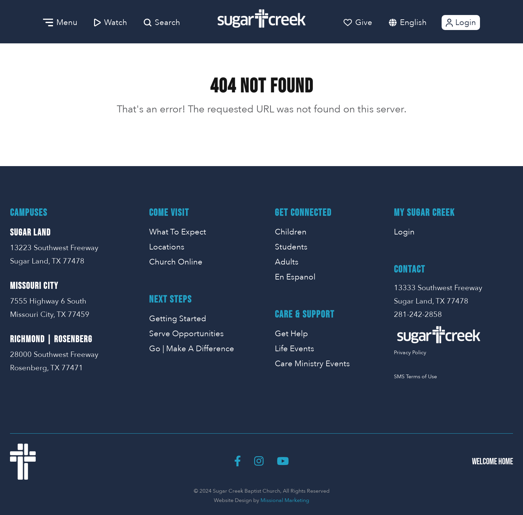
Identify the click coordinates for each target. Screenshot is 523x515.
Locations (166, 246)
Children (291, 231)
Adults (287, 262)
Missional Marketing (284, 500)
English (413, 22)
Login (460, 22)
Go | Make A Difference (191, 348)
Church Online (175, 262)
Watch (110, 22)
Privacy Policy (410, 352)
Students (291, 246)
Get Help (291, 333)
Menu (60, 22)
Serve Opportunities (186, 333)
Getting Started (177, 318)
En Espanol (295, 277)
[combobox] (420, 22)
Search (162, 22)
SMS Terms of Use (415, 376)
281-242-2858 (418, 315)
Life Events (294, 348)
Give (358, 22)
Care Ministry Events (312, 363)
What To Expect (177, 231)
